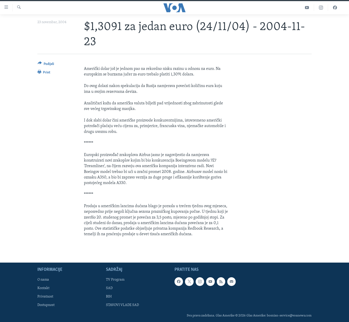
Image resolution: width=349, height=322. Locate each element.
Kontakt (43, 288)
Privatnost (45, 297)
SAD (109, 288)
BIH (109, 297)
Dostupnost (46, 305)
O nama (43, 280)
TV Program (115, 280)
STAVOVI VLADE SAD (122, 305)
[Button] (46, 64)
